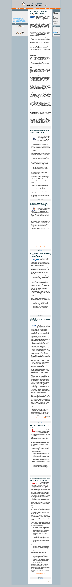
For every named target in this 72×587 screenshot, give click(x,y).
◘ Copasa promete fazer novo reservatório (18, 19)
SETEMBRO (55, 32)
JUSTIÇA (40, 8)
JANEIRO (41, 127)
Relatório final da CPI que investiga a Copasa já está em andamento (38, 12)
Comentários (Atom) (34, 582)
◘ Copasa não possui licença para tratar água (19, 20)
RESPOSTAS (26, 8)
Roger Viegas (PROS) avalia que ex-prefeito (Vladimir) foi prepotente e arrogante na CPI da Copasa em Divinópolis (40, 254)
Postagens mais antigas (48, 581)
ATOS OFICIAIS (19, 8)
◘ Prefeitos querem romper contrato (17, 17)
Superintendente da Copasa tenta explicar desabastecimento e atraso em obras (40, 479)
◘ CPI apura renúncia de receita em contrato (18, 16)
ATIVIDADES (34, 8)
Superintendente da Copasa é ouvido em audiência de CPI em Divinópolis (39, 131)
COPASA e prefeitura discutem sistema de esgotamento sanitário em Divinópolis (40, 204)
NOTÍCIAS (54, 8)
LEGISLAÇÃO (47, 8)
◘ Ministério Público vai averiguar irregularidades (19, 21)
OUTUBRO (54, 31)
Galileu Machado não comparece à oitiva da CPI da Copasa (40, 319)
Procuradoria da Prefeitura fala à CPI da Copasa (39, 426)
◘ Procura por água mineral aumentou (18, 18)
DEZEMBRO (41, 200)
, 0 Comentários (41, 199)
